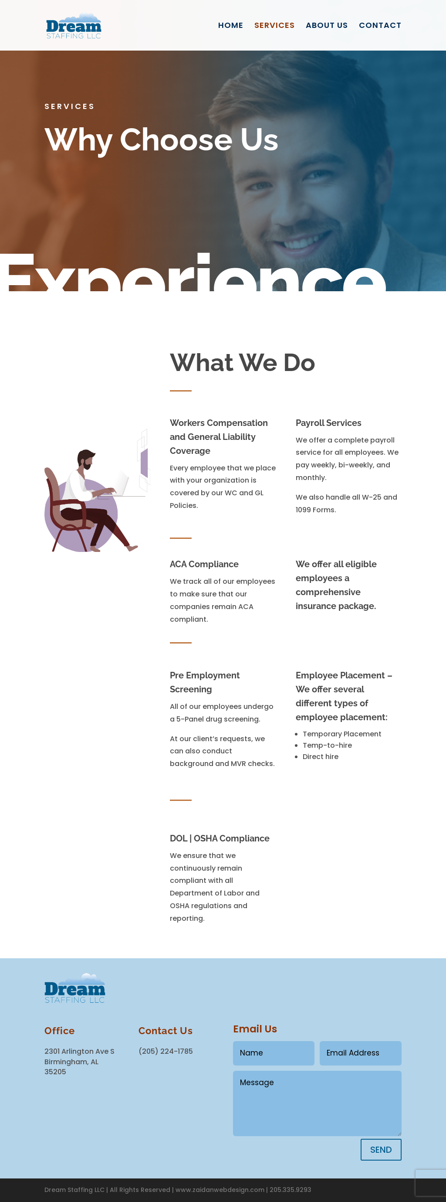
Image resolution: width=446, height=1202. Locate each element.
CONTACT (380, 26)
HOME (230, 26)
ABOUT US (327, 26)
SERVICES (274, 26)
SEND (381, 1150)
